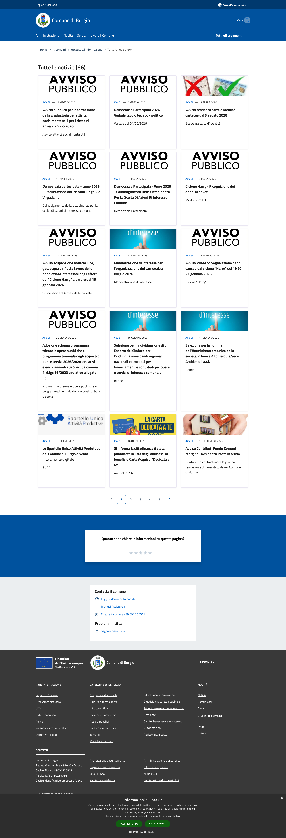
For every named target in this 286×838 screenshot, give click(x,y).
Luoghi (202, 726)
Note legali (150, 773)
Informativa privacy (156, 767)
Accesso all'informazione (86, 49)
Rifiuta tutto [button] (157, 823)
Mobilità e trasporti (101, 741)
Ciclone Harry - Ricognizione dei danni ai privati (210, 189)
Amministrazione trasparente (162, 760)
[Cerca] (245, 20)
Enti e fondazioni (46, 715)
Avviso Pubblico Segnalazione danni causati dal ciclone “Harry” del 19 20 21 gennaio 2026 (213, 268)
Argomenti (59, 49)
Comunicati (205, 702)
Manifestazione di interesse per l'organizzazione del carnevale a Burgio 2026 (138, 268)
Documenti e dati (46, 734)
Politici (40, 721)
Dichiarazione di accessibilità (161, 780)
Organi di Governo (47, 695)
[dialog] (143, 816)
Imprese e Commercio (103, 715)
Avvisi (46, 102)
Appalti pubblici (99, 721)
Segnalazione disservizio (105, 767)
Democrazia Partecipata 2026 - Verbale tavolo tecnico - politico (138, 112)
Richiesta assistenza (102, 780)
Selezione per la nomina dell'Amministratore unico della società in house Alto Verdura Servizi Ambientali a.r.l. (213, 353)
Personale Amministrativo (52, 728)
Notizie (202, 695)
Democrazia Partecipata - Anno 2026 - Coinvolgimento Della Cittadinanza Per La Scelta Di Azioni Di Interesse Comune (142, 194)
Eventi (202, 733)
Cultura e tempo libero (103, 702)
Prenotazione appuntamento (107, 760)
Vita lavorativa (99, 708)
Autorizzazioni (152, 728)
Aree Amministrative (49, 702)
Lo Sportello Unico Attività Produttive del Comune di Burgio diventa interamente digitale (71, 454)
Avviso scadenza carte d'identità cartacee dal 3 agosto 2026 (210, 112)
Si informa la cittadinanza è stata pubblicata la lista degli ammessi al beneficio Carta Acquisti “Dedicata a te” (141, 457)
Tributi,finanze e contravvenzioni (164, 708)
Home (43, 49)
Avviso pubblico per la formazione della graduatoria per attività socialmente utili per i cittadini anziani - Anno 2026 (68, 118)
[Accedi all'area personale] (231, 5)
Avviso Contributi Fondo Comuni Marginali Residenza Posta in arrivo (212, 451)
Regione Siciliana (46, 5)
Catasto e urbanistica (103, 728)
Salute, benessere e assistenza (163, 721)
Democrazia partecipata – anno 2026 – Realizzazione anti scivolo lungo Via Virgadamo (71, 191)
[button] (143, 832)
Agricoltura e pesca (155, 734)
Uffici (39, 708)
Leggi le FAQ (97, 773)
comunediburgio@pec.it (57, 793)
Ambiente (150, 715)
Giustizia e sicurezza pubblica (162, 701)
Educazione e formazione (159, 695)
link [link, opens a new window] (178, 816)
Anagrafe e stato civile (103, 695)
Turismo (95, 734)
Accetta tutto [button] (129, 823)
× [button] (282, 798)
